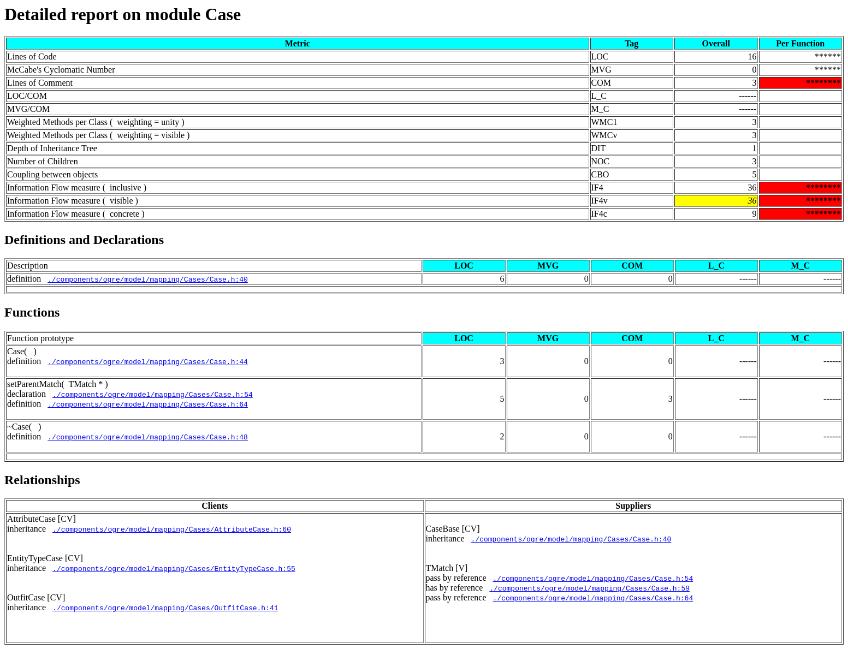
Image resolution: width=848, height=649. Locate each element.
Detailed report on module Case (122, 14)
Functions (32, 312)
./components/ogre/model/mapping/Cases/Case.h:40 (148, 279)
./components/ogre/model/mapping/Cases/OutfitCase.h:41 (165, 607)
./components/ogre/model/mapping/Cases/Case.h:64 (148, 404)
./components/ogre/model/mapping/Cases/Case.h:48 (148, 437)
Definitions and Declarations (84, 240)
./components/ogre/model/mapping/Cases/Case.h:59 (589, 588)
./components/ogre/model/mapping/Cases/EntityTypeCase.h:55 (173, 568)
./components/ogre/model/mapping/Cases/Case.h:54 (152, 394)
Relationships (42, 480)
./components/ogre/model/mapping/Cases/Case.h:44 (148, 361)
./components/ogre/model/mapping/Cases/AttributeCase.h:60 (171, 529)
